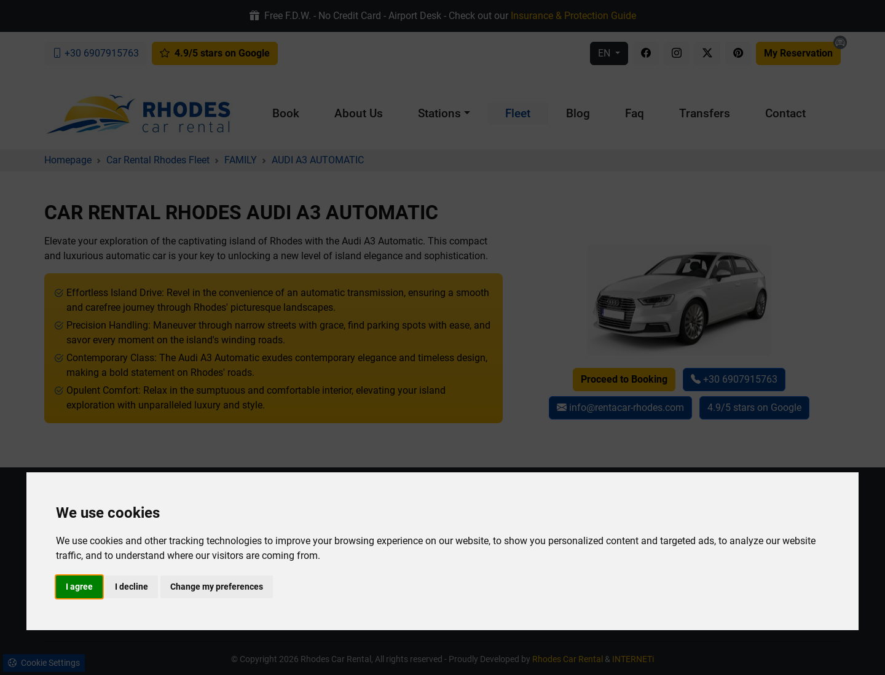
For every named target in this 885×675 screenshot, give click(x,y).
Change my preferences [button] (216, 586)
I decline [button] (131, 586)
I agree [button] (79, 586)
